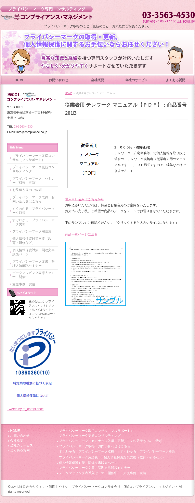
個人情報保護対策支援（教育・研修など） (31, 240)
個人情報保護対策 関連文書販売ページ (33, 252)
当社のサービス (136, 80)
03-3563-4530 (23, 126)
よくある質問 (175, 80)
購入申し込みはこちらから (84, 199)
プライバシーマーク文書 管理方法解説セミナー (33, 263)
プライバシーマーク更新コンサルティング (33, 169)
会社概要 (97, 80)
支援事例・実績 (23, 284)
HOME (19, 80)
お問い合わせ (58, 80)
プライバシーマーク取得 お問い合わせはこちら (33, 199)
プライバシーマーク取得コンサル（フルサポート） (33, 157)
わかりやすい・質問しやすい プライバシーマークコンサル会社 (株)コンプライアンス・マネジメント (46, 13)
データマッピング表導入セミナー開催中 (33, 275)
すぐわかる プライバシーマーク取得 (33, 210)
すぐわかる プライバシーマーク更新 (33, 222)
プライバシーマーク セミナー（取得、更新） (33, 180)
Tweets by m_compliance (25, 409)
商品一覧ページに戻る (81, 234)
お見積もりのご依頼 (27, 190)
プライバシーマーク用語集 (31, 231)
